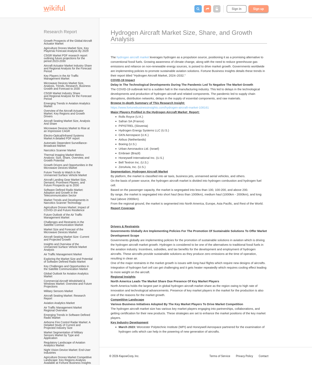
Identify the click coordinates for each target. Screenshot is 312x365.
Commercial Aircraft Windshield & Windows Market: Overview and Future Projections (68, 283)
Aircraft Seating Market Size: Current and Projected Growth (67, 238)
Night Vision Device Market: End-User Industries (67, 351)
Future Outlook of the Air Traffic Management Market (63, 216)
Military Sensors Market (58, 291)
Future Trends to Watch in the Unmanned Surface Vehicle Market (65, 174)
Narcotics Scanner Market (60, 150)
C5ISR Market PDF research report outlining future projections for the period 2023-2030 (66, 58)
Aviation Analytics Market (59, 303)
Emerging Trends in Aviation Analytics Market (67, 105)
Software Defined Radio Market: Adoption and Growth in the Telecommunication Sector (64, 192)
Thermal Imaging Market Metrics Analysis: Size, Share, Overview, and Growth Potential (67, 157)
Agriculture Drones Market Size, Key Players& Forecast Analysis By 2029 (67, 49)
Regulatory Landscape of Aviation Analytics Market (65, 344)
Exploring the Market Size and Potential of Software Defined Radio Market (68, 260)
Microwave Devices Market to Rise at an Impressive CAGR (67, 130)
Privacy (244, 356)
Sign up (258, 9)
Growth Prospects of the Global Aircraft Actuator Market (68, 42)
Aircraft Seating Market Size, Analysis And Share (67, 122)
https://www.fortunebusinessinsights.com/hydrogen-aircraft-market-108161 (160, 107)
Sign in (236, 9)
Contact (263, 356)
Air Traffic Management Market (63, 254)
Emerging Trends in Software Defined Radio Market (67, 316)
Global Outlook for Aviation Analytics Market (66, 275)
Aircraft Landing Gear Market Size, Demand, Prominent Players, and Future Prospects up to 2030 (65, 182)
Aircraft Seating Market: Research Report (65, 297)
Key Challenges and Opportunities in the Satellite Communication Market (67, 268)
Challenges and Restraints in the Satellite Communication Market (64, 223)
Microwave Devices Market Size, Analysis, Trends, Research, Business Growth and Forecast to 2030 (67, 86)
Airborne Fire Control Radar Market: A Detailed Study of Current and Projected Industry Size (67, 325)
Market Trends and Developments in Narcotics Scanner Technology (66, 201)
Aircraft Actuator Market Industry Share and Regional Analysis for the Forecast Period (68, 68)
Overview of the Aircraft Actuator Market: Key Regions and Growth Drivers (65, 113)
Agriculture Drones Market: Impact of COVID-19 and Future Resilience (67, 209)
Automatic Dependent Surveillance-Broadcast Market (65, 144)
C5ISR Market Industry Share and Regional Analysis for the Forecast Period (68, 96)
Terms (219, 356)
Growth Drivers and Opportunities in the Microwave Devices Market (68, 166)
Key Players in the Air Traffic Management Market (61, 77)
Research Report (60, 31)
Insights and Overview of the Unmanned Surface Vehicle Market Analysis (65, 247)
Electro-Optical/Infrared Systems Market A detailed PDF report (64, 137)
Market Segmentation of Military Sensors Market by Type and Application (64, 335)
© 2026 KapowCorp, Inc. (124, 356)
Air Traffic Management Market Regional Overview (63, 309)
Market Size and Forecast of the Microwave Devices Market (64, 231)
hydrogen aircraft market (133, 57)
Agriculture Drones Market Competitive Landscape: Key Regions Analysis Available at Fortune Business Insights (68, 360)
